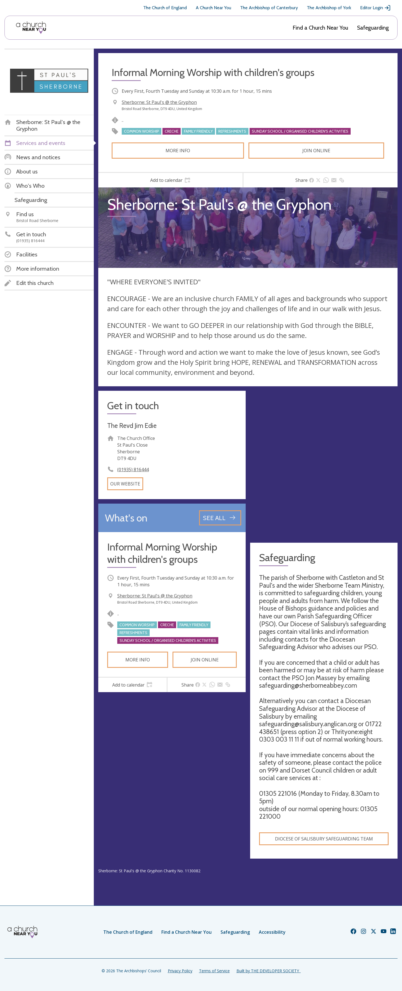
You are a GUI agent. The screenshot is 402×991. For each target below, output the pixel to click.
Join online (316, 150)
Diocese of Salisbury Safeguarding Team (324, 839)
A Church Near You (213, 7)
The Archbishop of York (329, 7)
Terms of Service (214, 970)
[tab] (170, 180)
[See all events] (220, 517)
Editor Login (375, 7)
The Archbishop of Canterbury (269, 7)
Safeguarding (373, 27)
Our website (125, 484)
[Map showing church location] (324, 464)
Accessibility (272, 932)
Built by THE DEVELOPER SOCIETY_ (268, 970)
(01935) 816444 (133, 469)
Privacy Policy (180, 970)
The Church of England (165, 7)
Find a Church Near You (320, 27)
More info (178, 150)
